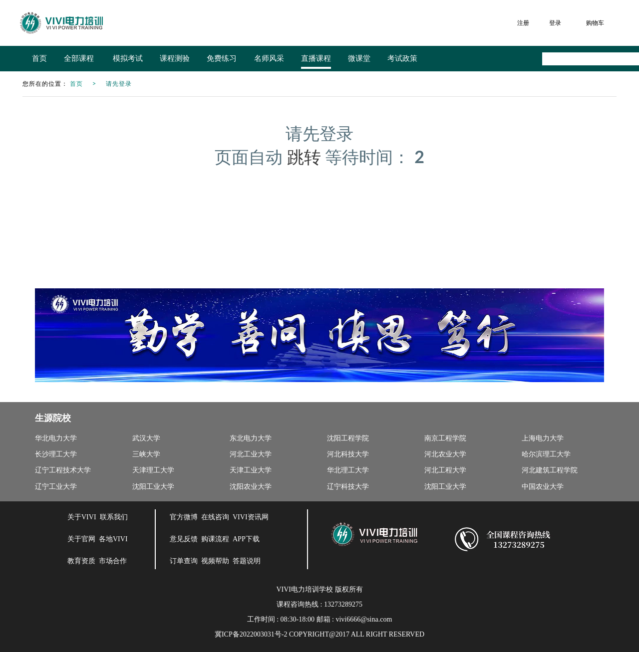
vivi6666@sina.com (363, 619)
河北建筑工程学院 (550, 470)
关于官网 (81, 539)
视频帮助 (215, 561)
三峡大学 (146, 454)
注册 (523, 22)
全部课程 (80, 58)
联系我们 (114, 517)
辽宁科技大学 (348, 486)
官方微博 (184, 517)
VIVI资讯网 (251, 517)
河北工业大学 (251, 454)
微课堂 (359, 58)
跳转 (304, 156)
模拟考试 (128, 58)
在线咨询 (215, 517)
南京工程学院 (445, 438)
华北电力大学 (56, 438)
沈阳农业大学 (251, 486)
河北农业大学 (445, 454)
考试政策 (402, 58)
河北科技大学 (348, 454)
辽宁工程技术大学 (63, 470)
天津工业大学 (251, 470)
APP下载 (246, 539)
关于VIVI (81, 517)
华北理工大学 (348, 470)
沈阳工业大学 (153, 486)
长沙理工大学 (56, 454)
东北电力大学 (251, 438)
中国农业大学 (543, 486)
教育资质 (81, 561)
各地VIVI (113, 539)
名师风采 (269, 58)
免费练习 (222, 58)
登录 (555, 22)
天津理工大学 (153, 470)
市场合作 (113, 561)
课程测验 (175, 58)
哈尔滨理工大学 (546, 454)
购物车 (595, 22)
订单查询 (184, 561)
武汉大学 (146, 438)
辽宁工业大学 (56, 486)
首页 (39, 58)
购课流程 (215, 539)
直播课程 (316, 58)
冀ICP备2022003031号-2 (251, 634)
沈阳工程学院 (348, 438)
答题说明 (247, 561)
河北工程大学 (445, 470)
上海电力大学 (543, 438)
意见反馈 (184, 539)
